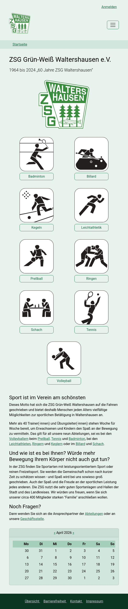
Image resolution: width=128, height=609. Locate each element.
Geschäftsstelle (32, 519)
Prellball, (44, 439)
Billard (80, 444)
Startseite (20, 44)
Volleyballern (18, 439)
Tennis (56, 439)
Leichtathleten (20, 444)
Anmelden (109, 7)
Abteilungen (94, 514)
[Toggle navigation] (113, 25)
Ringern (38, 444)
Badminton (77, 439)
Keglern (57, 444)
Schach (98, 444)
